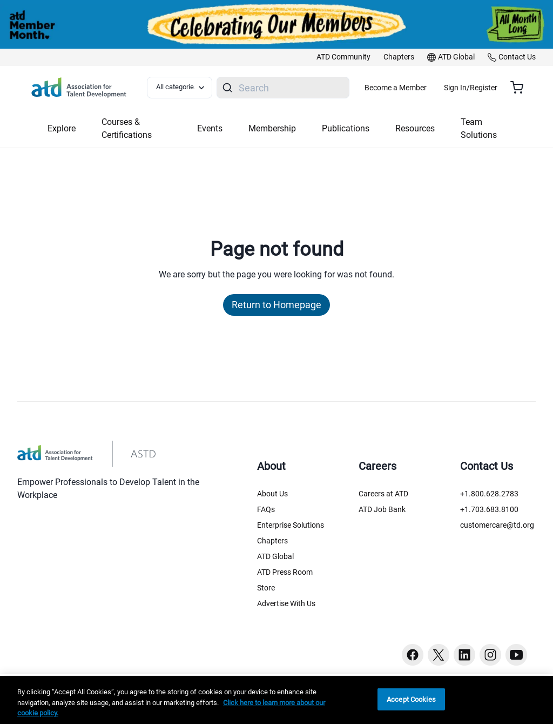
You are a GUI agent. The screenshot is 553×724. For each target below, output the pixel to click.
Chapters (272, 540)
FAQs (266, 509)
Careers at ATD (383, 493)
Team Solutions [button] (479, 128)
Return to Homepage (276, 304)
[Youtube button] (516, 655)
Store (266, 587)
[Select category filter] (185, 87)
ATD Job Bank (382, 509)
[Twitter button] (438, 655)
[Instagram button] (490, 655)
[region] (276, 700)
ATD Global (275, 556)
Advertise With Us (286, 603)
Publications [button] (345, 128)
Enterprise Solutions (290, 525)
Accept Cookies (411, 699)
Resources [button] (415, 128)
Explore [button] (62, 128)
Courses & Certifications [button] (127, 128)
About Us (272, 493)
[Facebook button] (412, 655)
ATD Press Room (285, 572)
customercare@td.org (497, 525)
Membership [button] (272, 128)
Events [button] (209, 128)
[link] (343, 57)
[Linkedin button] (464, 655)
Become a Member (427, 87)
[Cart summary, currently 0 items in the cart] (521, 87)
